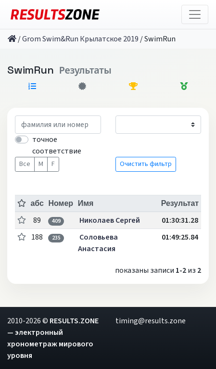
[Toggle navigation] (194, 14)
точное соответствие (56, 145)
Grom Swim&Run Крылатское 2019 (80, 39)
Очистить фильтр (146, 164)
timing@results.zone (150, 321)
